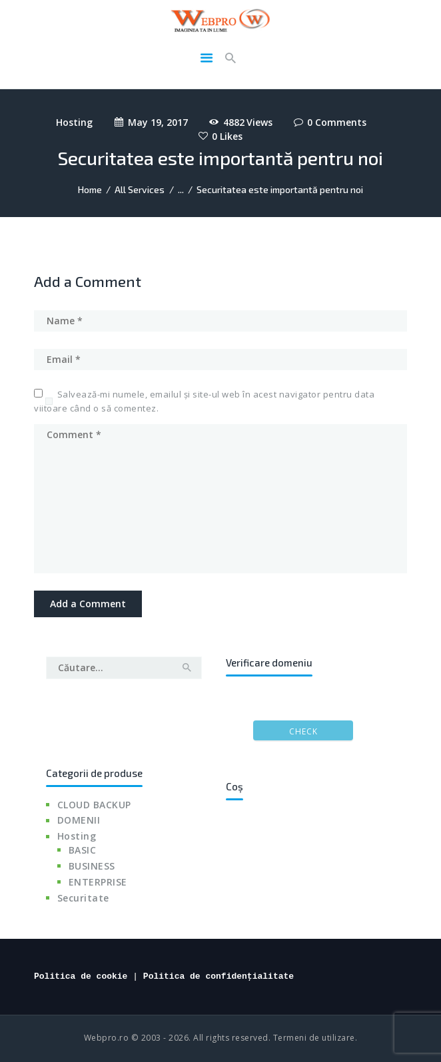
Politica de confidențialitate (218, 976)
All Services (140, 189)
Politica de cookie (80, 976)
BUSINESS (92, 866)
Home (90, 189)
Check (303, 731)
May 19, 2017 (158, 122)
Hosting (74, 122)
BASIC (83, 850)
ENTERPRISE (98, 882)
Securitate (83, 898)
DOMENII (79, 820)
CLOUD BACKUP (94, 804)
